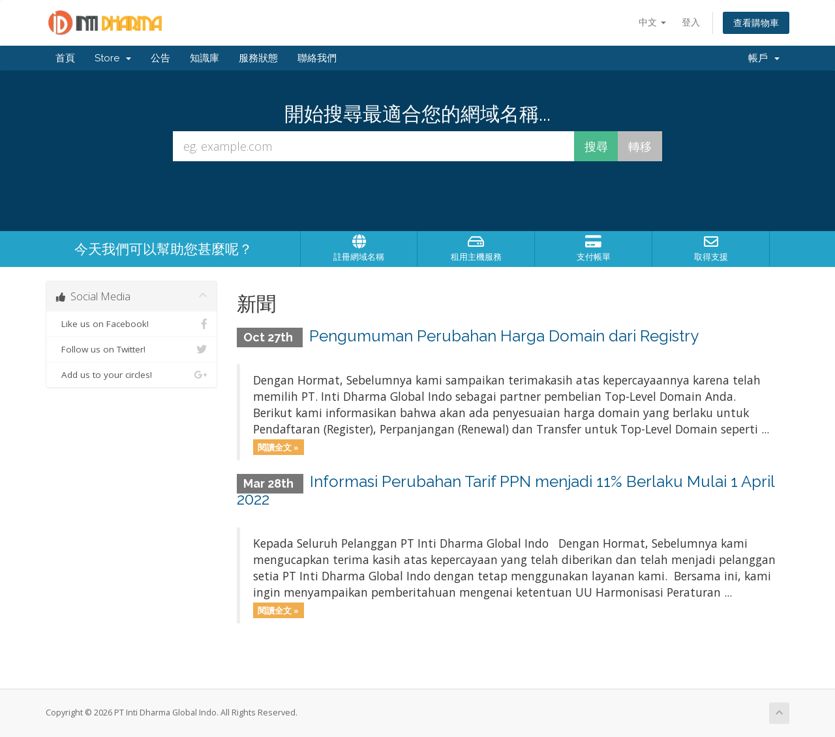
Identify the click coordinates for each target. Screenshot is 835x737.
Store (113, 58)
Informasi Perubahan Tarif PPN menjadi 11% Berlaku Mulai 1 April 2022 (506, 490)
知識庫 (204, 58)
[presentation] (417, 196)
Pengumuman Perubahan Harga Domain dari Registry (504, 335)
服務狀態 (258, 58)
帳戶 (764, 58)
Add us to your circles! (131, 375)
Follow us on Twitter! (131, 349)
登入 (691, 22)
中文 (652, 22)
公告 (160, 58)
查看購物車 (756, 22)
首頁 (65, 58)
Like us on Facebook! (131, 324)
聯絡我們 (317, 58)
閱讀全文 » (278, 446)
